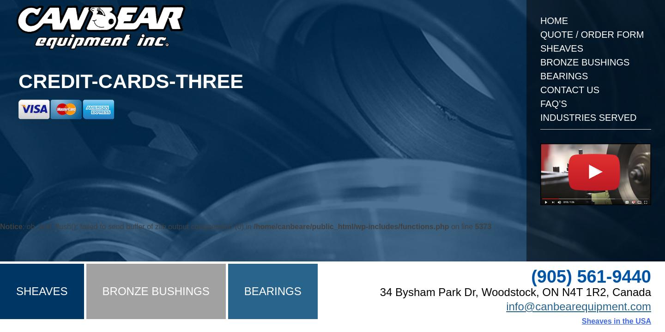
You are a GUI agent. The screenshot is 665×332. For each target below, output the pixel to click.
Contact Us (569, 90)
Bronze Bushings (584, 62)
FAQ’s (553, 104)
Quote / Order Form (592, 35)
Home (554, 21)
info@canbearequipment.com (578, 306)
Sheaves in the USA (616, 321)
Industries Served (588, 118)
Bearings (564, 76)
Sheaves (561, 48)
